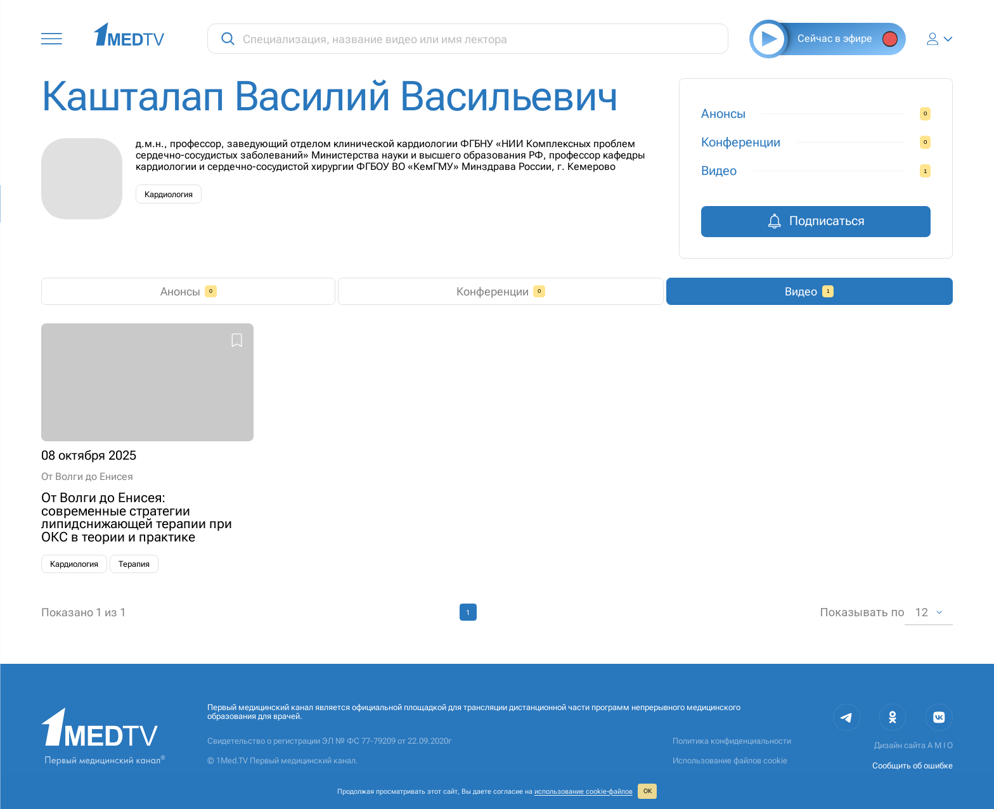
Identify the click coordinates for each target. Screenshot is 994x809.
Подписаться (816, 221)
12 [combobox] (921, 612)
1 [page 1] (468, 612)
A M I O (940, 745)
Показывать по (862, 612)
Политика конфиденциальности (732, 741)
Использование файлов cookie (730, 760)
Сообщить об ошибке (912, 765)
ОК (647, 790)
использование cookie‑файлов (583, 791)
